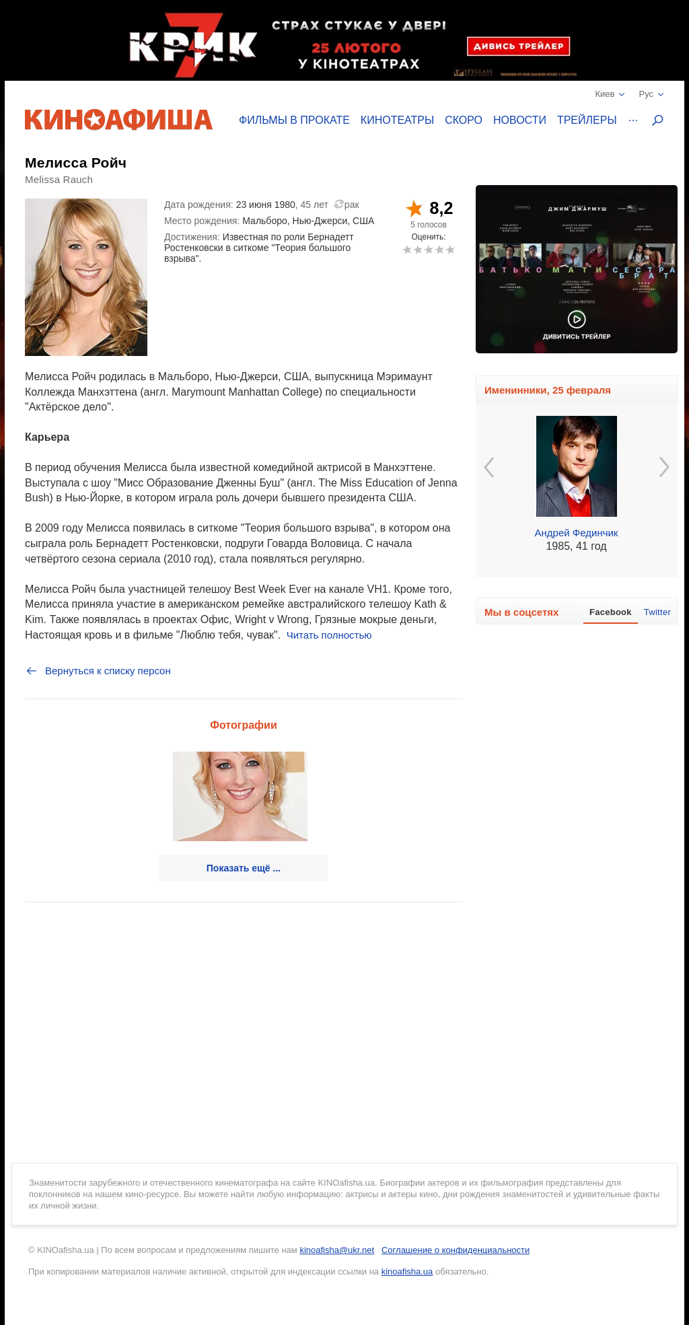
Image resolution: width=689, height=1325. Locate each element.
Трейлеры (587, 120)
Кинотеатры (397, 120)
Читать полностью (329, 635)
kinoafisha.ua (407, 1271)
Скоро (463, 120)
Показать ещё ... (244, 868)
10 (450, 249)
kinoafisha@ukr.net (336, 1250)
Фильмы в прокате (294, 120)
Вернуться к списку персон (98, 671)
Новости (519, 120)
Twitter (657, 612)
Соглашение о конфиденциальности (456, 1250)
